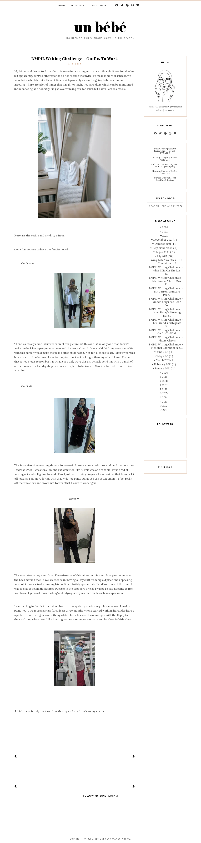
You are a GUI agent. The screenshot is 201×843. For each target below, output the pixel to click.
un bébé (100, 26)
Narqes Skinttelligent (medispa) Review (165, 179)
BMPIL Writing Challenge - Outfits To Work (166, 332)
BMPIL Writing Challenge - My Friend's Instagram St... (166, 323)
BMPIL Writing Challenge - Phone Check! (166, 339)
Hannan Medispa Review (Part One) (165, 172)
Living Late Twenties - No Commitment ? (165, 261)
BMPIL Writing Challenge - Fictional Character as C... (166, 346)
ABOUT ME (77, 5)
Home (62, 5)
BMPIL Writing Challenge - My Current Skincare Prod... (166, 291)
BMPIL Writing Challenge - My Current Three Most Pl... (166, 281)
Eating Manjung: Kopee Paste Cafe (165, 158)
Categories (97, 5)
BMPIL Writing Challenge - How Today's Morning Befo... (166, 312)
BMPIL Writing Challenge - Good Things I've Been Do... (166, 302)
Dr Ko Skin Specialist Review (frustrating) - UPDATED (165, 150)
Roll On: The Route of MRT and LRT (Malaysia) (165, 165)
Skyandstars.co (120, 839)
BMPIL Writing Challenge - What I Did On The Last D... (166, 270)
